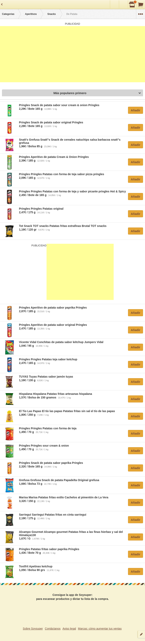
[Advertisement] (72, 54)
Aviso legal (69, 628)
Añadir (135, 110)
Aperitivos (31, 14)
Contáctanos (53, 628)
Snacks (51, 14)
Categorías (8, 14)
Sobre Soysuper (33, 628)
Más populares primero (97, 93)
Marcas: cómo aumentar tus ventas (100, 628)
